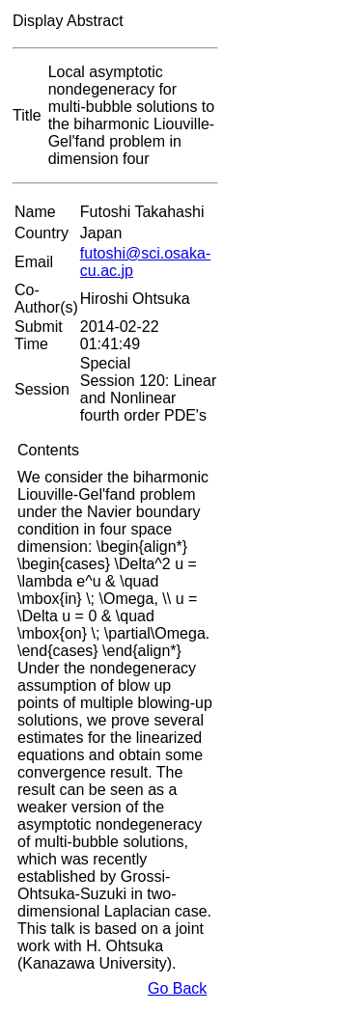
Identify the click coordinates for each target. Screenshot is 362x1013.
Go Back (177, 988)
